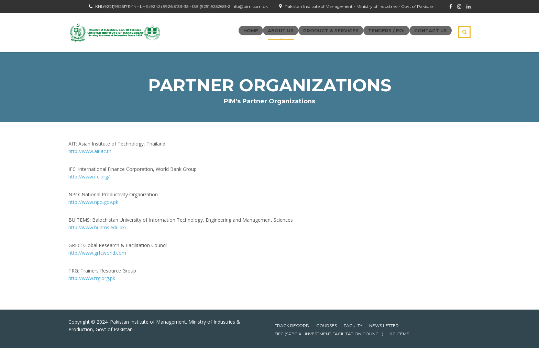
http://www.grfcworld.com (97, 253)
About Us (281, 30)
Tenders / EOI (386, 30)
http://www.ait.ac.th (89, 151)
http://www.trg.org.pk (91, 278)
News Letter (384, 325)
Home (250, 30)
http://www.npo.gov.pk (93, 202)
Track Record (292, 325)
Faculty (353, 325)
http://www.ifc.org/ (89, 176)
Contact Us (430, 30)
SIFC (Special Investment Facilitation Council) (329, 333)
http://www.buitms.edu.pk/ (97, 227)
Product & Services (331, 30)
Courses (326, 325)
